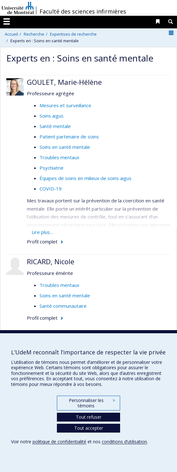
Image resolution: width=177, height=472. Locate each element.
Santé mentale (55, 126)
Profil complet (42, 241)
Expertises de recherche (73, 34)
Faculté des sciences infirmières (83, 11)
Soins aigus (52, 116)
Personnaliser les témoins (92, 403)
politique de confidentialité (59, 442)
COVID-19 (51, 188)
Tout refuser (88, 417)
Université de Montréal (18, 8)
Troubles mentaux (59, 157)
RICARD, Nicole (50, 261)
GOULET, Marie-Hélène (64, 82)
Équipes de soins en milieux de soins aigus (85, 178)
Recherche (34, 34)
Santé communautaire (63, 306)
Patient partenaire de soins (69, 136)
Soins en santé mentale (65, 147)
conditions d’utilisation (124, 442)
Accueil (11, 34)
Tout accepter (88, 428)
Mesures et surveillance (65, 105)
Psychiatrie (52, 168)
